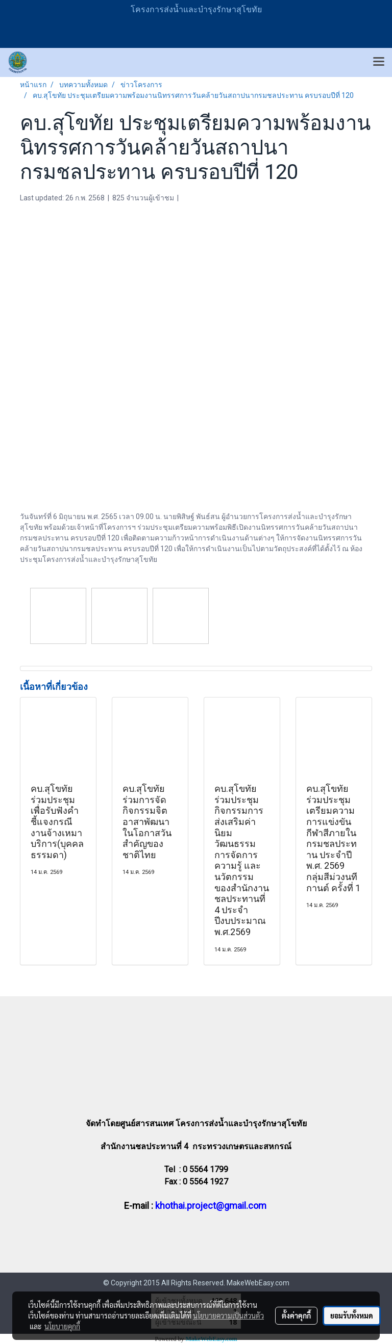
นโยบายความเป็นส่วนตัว (228, 1315)
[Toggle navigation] (379, 62)
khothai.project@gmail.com (210, 1205)
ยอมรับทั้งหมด (351, 1315)
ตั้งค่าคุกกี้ (296, 1315)
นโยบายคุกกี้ (62, 1326)
